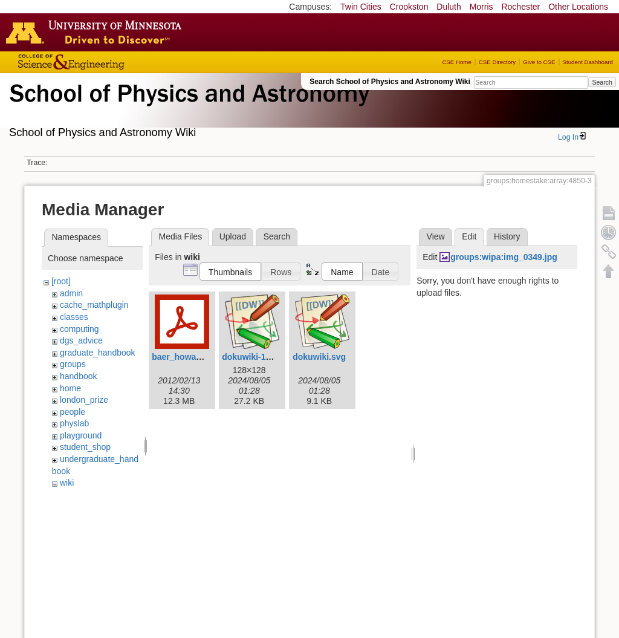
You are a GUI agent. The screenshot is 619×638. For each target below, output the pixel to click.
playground (81, 435)
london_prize (84, 400)
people (72, 412)
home (70, 388)
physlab (74, 423)
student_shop (85, 447)
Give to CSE (539, 62)
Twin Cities (360, 6)
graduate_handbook (97, 352)
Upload (232, 236)
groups (73, 364)
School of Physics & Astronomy (187, 107)
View (436, 236)
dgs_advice (81, 340)
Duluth (448, 6)
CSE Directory (497, 62)
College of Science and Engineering (108, 62)
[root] (61, 281)
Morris (481, 6)
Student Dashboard (588, 62)
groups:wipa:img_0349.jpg (503, 257)
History (507, 236)
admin (71, 293)
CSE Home (456, 62)
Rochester (520, 6)
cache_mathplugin (94, 305)
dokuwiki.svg (319, 357)
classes (74, 317)
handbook (78, 376)
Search (602, 82)
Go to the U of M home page (96, 32)
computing (79, 329)
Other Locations (578, 6)
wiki (67, 482)
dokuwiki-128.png (257, 357)
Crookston (409, 6)
